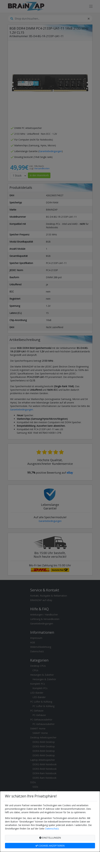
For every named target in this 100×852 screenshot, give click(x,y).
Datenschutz (52, 828)
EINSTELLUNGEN (50, 837)
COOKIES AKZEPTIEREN (50, 845)
